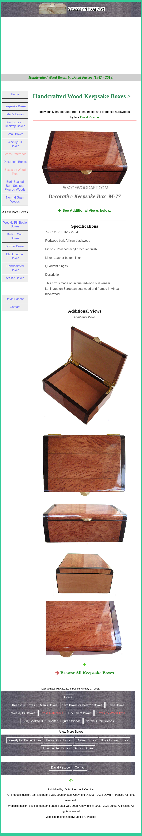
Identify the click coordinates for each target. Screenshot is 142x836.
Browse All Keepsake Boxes (87, 672)
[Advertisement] (70, 45)
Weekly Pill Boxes (23, 713)
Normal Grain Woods (100, 721)
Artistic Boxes (15, 278)
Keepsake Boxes (15, 106)
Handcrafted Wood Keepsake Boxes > (82, 96)
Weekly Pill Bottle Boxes (25, 740)
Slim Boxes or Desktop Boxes (82, 705)
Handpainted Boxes (56, 748)
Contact (15, 307)
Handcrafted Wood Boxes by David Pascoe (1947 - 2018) (71, 77)
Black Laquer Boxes (114, 740)
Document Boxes (15, 161)
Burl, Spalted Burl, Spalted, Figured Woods (15, 185)
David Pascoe (89, 117)
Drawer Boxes (15, 246)
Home (15, 94)
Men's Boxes (15, 114)
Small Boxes (15, 134)
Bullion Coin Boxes (59, 740)
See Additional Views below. (84, 210)
